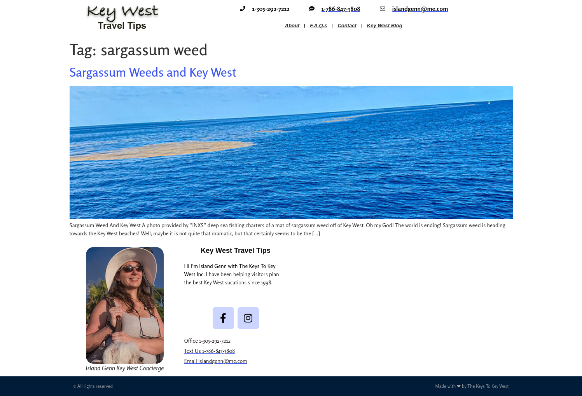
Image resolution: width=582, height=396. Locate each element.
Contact (346, 25)
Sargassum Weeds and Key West (153, 72)
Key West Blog (384, 25)
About (292, 25)
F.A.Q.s (318, 25)
